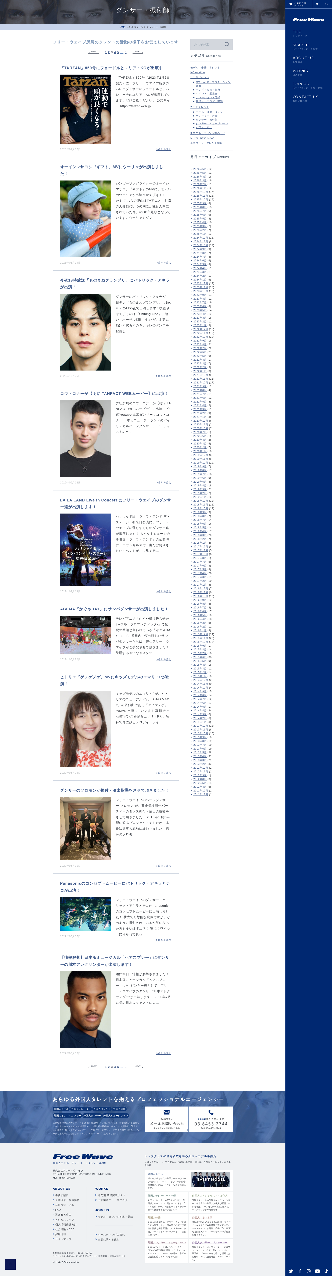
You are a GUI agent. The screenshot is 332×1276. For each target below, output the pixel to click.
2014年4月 (200, 710)
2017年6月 (200, 565)
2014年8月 (200, 695)
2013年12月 (200, 725)
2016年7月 (200, 607)
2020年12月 (200, 420)
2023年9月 (200, 294)
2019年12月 (200, 455)
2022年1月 (200, 371)
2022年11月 (200, 333)
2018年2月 (200, 538)
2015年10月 (200, 641)
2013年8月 (200, 741)
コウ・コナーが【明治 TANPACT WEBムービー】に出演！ (114, 394)
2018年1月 (200, 542)
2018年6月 (200, 523)
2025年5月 (200, 218)
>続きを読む (163, 149)
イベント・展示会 (206, 93)
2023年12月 (200, 283)
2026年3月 (200, 180)
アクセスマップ (64, 1219)
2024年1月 (200, 279)
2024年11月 (200, 241)
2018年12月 (200, 500)
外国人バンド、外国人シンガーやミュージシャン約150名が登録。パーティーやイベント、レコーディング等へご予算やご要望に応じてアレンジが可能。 (167, 1249)
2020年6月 (200, 436)
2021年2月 (200, 413)
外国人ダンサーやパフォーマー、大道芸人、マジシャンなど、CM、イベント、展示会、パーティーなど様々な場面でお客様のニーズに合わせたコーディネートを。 (211, 1251)
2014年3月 (200, 714)
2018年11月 (200, 504)
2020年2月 (200, 447)
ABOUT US (309, 59)
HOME (122, 27)
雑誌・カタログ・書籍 (209, 101)
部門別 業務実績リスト (112, 1195)
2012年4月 (200, 786)
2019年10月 (200, 462)
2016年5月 (200, 615)
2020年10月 (200, 428)
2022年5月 (200, 355)
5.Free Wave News (202, 138)
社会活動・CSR (65, 1229)
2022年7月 (200, 348)
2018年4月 (200, 531)
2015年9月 (200, 645)
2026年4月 (200, 176)
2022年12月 (200, 329)
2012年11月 (200, 771)
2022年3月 (200, 363)
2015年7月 (200, 653)
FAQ (58, 1209)
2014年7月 (200, 699)
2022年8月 (200, 344)
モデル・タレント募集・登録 (115, 1216)
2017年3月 (200, 577)
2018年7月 (200, 519)
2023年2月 (200, 321)
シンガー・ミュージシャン (212, 123)
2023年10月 (200, 291)
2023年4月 (200, 313)
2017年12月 (200, 546)
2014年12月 (200, 680)
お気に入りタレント (300, 4)
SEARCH (309, 46)
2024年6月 (200, 260)
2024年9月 (200, 249)
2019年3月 (200, 489)
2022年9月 (200, 340)
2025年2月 (200, 230)
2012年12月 (200, 767)
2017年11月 (200, 550)
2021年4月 (200, 405)
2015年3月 (200, 668)
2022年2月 (200, 367)
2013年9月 (200, 737)
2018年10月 (200, 508)
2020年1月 (200, 451)
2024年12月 (200, 237)
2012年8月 (200, 779)
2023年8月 (200, 298)
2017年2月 (200, 580)
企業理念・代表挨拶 (67, 1200)
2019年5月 (200, 481)
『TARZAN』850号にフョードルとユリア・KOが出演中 (111, 68)
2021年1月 (200, 416)
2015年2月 (200, 672)
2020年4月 (200, 439)
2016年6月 (200, 611)
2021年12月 (200, 374)
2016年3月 (200, 622)
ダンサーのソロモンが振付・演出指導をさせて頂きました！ (114, 790)
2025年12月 (200, 191)
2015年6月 (200, 657)
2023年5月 (200, 310)
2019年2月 (200, 493)
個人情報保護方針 (66, 1224)
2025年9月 (200, 203)
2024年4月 (200, 268)
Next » (138, 52)
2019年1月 (200, 497)
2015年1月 (200, 676)
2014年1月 (200, 722)
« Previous (93, 52)
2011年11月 (200, 794)
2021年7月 (200, 394)
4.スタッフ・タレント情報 (206, 143)
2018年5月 (200, 527)
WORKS (309, 72)
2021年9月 (200, 386)
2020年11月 (200, 424)
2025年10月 (200, 199)
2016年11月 (200, 592)
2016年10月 (200, 596)
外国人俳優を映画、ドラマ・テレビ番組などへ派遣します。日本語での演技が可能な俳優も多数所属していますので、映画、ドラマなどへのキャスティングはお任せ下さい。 (167, 1226)
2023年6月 (200, 306)
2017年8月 (200, 558)
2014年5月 (200, 706)
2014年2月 (200, 718)
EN (326, 4)
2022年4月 (200, 359)
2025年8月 (200, 207)
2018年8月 (200, 516)
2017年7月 (200, 561)
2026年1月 (200, 188)
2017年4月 (200, 573)
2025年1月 (200, 233)
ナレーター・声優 (206, 115)
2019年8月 (200, 470)
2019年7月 (200, 474)
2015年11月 (200, 638)
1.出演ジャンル (199, 77)
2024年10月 (200, 245)
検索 (226, 44)
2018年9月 (200, 512)
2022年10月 (200, 336)
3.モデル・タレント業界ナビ (207, 133)
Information (197, 72)
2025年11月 (200, 195)
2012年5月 (200, 783)
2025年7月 (200, 211)
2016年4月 (200, 619)
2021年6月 (200, 397)
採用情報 (60, 1234)
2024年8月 (200, 252)
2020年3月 (200, 443)
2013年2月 (200, 763)
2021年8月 (200, 390)
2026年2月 (200, 184)
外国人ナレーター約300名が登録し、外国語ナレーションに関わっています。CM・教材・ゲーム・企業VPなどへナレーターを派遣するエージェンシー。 (167, 1202)
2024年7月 (200, 256)
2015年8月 (200, 649)
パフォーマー (204, 127)
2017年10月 (200, 554)
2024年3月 (200, 272)
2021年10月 (200, 382)
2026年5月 (200, 172)
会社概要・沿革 (64, 1205)
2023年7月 (200, 302)
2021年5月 (200, 401)
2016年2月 (200, 626)
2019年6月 (200, 477)
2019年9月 (200, 466)
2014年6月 (200, 702)
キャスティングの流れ (111, 1234)
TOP (309, 33)
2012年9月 (200, 775)
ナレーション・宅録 (208, 97)
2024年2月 (200, 275)
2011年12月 (200, 790)
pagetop (10, 1264)
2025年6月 (200, 214)
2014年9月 (200, 691)
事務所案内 (62, 1195)
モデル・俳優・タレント (205, 67)
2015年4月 (200, 664)
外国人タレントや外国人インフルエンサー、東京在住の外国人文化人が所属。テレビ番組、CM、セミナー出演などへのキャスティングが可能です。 (211, 1202)
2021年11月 (200, 378)
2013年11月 (200, 729)
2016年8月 (200, 603)
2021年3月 (200, 409)
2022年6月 (200, 352)
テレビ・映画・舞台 (208, 89)
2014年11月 (200, 683)
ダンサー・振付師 (206, 119)
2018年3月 (200, 535)
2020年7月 (200, 432)
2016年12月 (200, 588)
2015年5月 (200, 661)
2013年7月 (200, 744)
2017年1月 (200, 584)
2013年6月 (200, 748)
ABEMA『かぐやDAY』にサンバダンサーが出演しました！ (114, 609)
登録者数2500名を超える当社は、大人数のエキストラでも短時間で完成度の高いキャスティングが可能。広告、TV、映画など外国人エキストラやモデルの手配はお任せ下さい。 (211, 1226)
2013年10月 (200, 733)
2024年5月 (200, 264)
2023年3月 (200, 317)
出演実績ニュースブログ (112, 1200)
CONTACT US (309, 98)
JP (317, 4)
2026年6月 (200, 169)
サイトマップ (63, 1239)
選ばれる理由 (63, 1214)
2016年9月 (200, 599)
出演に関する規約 (108, 1239)
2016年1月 (200, 630)
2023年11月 (200, 287)
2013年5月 (200, 752)
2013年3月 (200, 760)
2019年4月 (200, 485)
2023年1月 (200, 325)
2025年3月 (200, 226)
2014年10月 (200, 687)
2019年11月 (200, 458)
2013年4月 (200, 756)
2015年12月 (200, 634)
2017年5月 (200, 569)
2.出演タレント (137, 27)
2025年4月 (200, 222)
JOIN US (309, 85)
